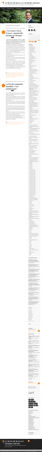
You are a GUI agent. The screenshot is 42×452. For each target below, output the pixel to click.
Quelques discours (31, 418)
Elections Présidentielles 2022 (33, 103)
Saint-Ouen (30, 229)
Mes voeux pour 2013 (32, 179)
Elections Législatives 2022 (33, 102)
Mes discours (31, 163)
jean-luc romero (18, 123)
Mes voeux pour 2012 (32, 178)
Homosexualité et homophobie (33, 112)
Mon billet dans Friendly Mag (33, 199)
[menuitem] (4, 8)
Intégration (31, 117)
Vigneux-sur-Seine (31, 252)
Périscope (30, 209)
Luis (29, 292)
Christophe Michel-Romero (33, 69)
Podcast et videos (31, 221)
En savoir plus (34, 451)
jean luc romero (31, 405)
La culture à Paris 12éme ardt (33, 118)
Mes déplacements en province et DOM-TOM (33, 162)
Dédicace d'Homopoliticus (32, 84)
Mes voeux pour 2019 (32, 187)
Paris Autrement (31, 208)
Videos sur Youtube (31, 423)
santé (32, 407)
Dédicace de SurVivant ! (32, 92)
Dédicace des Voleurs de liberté (33, 93)
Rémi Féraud (31, 228)
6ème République (31, 50)
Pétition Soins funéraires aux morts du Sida (34, 219)
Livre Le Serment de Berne (32, 136)
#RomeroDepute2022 (32, 48)
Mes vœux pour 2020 (32, 197)
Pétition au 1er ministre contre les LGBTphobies (34, 212)
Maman (30, 155)
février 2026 (30, 311)
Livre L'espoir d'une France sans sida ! (34, 134)
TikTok (30, 243)
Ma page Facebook (31, 422)
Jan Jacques (30, 264)
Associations (31, 59)
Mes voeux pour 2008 (32, 173)
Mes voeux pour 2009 (32, 174)
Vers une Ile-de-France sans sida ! (33, 249)
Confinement (31, 75)
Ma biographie (19, 8)
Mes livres (30, 415)
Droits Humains (31, 101)
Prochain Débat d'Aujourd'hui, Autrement (33, 227)
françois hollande (13, 123)
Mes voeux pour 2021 (32, 188)
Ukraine (30, 247)
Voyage (30, 253)
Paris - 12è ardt (31, 204)
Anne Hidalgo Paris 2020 (32, 58)
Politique (32, 399)
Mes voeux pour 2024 (32, 192)
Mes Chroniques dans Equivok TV (33, 157)
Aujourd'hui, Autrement (32, 60)
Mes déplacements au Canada (33, 160)
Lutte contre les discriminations (33, 145)
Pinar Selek (30, 220)
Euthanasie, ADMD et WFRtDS (33, 106)
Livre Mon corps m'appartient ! (33, 139)
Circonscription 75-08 (32, 71)
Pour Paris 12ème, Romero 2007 (33, 225)
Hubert (30, 113)
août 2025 (30, 318)
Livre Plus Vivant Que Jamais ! (33, 140)
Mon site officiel (10, 8)
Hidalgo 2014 (31, 108)
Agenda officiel (31, 411)
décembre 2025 (31, 313)
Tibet (30, 242)
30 (35, 41)
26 (29, 41)
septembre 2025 (31, 317)
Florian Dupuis (31, 297)
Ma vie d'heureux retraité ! (33, 150)
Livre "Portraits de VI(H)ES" (33, 129)
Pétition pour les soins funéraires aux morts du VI (33, 216)
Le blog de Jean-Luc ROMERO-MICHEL (22, 3)
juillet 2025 (30, 319)
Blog (30, 64)
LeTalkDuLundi (31, 121)
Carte (30, 323)
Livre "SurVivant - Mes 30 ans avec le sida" (34, 131)
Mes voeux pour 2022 (32, 189)
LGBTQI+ (30, 122)
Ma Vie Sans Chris (31, 152)
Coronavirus (31, 79)
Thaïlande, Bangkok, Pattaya (33, 239)
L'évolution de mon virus (32, 146)
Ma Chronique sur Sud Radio (33, 147)
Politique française (32, 222)
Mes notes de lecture (32, 169)
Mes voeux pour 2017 (32, 184)
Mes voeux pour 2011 (32, 177)
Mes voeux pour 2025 (32, 193)
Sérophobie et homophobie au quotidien (34, 417)
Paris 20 (30, 207)
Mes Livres (30, 167)
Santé (30, 231)
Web (30, 254)
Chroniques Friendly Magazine (33, 70)
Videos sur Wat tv (31, 424)
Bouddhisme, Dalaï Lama (32, 65)
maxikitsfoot (30, 279)
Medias (30, 156)
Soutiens (7, 123)
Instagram (30, 116)
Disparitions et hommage (32, 97)
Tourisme (30, 244)
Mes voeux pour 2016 (32, 183)
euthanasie (35, 403)
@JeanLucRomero (31, 27)
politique (9, 124)
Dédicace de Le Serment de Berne (33, 86)
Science (30, 232)
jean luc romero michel (32, 401)
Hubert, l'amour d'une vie (32, 416)
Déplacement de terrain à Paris (33, 95)
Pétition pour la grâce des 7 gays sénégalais (33, 214)
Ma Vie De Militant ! (32, 151)
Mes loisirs (30, 168)
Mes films (30, 164)
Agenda (30, 53)
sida (34, 405)
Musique (30, 202)
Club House (30, 74)
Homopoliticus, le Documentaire (33, 111)
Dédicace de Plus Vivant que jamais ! (34, 91)
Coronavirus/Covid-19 (32, 80)
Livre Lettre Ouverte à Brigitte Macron (33, 138)
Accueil (3, 8)
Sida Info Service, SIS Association (33, 233)
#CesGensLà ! (31, 45)
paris (29, 399)
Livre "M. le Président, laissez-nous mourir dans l (34, 127)
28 (32, 41)
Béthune (30, 63)
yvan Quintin (31, 283)
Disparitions (31, 96)
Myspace (30, 203)
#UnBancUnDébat (31, 49)
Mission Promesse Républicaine (33, 198)
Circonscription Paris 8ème (33, 73)
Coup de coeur (31, 81)
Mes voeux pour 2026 (32, 194)
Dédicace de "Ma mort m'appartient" (34, 85)
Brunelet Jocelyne (31, 269)
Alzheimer (30, 54)
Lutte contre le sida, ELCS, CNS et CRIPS (33, 143)
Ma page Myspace (31, 421)
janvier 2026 (30, 312)
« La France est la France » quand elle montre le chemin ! (14, 33)
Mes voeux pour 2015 (32, 182)
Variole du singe (31, 248)
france (12, 124)
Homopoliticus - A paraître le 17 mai (33, 429)
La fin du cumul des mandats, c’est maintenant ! (14, 86)
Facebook (30, 107)
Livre (30, 123)
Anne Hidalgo (31, 55)
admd (29, 407)
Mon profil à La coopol (32, 428)
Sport (30, 238)
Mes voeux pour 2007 (32, 172)
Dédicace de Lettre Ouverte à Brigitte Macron (33, 88)
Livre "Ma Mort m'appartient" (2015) (34, 128)
